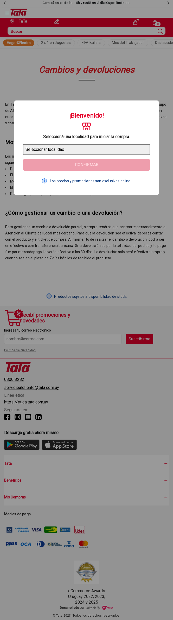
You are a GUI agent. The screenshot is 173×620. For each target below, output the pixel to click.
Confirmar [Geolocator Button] (86, 164)
